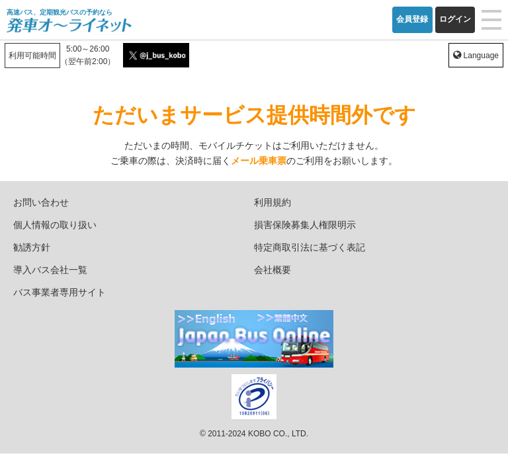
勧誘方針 (31, 247)
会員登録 (412, 19)
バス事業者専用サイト (59, 292)
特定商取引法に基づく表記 (309, 247)
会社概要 (272, 269)
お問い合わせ (41, 202)
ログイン (455, 19)
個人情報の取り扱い (55, 224)
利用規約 (272, 202)
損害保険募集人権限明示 (305, 224)
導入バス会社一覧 (50, 269)
